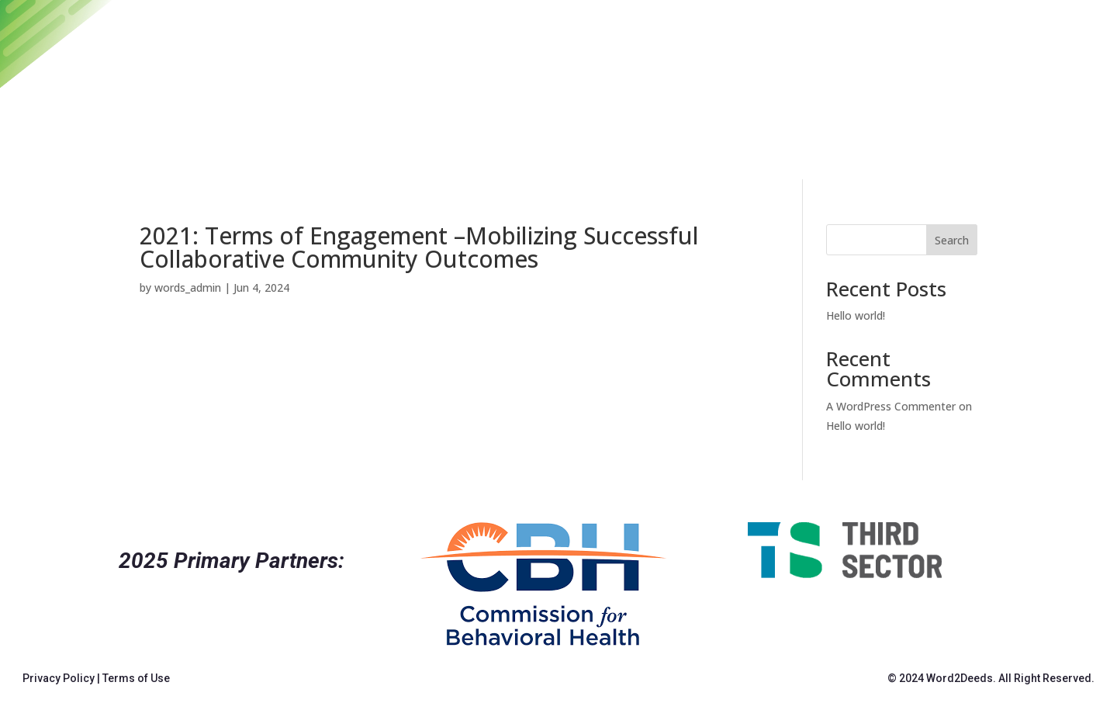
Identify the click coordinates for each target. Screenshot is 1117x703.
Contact (932, 85)
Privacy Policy (58, 678)
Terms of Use (136, 678)
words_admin (187, 287)
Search (952, 240)
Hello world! (855, 315)
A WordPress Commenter (891, 406)
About (1008, 85)
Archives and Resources (787, 85)
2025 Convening (616, 85)
